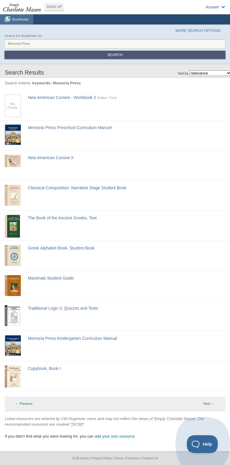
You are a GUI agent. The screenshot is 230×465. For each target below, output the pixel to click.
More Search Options (197, 31)
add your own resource (115, 436)
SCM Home (80, 458)
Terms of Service (127, 458)
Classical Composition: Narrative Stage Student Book (77, 187)
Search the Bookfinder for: (23, 36)
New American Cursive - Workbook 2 (62, 97)
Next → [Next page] (209, 403)
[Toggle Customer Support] (202, 444)
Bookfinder (20, 19)
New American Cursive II (50, 157)
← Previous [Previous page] (23, 403)
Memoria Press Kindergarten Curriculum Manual (72, 338)
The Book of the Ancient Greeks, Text (62, 218)
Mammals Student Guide (51, 278)
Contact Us (150, 458)
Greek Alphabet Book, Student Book (61, 248)
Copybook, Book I (44, 368)
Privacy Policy (102, 458)
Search (114, 55)
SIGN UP (54, 7)
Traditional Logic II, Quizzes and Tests (63, 308)
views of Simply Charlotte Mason (167, 418)
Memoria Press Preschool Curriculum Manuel (70, 127)
